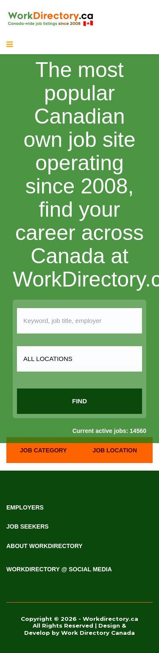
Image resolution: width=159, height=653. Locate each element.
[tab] (43, 450)
